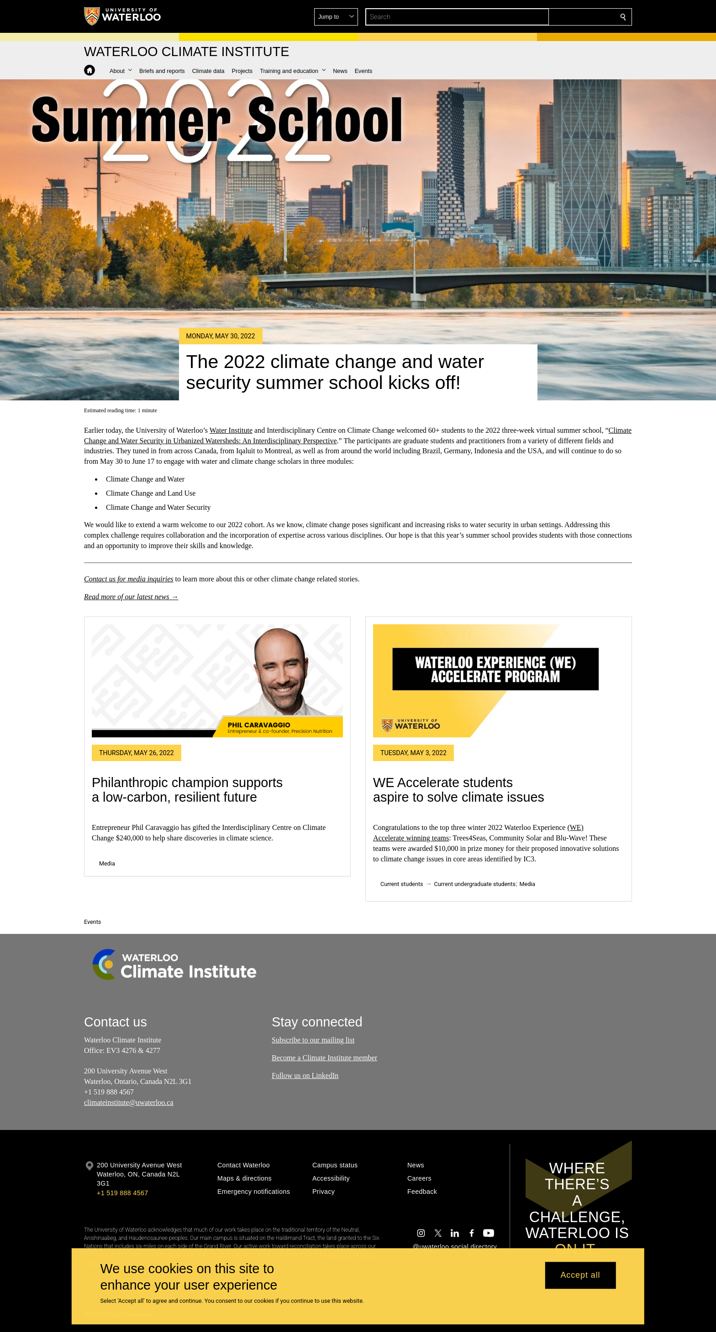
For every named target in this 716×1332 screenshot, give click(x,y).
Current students (401, 884)
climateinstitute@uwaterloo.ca (129, 1102)
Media (107, 863)
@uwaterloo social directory (455, 1246)
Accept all (580, 1275)
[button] (557, 17)
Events (92, 921)
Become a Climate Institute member (324, 1058)
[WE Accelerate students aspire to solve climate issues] (498, 680)
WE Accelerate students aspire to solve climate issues (458, 789)
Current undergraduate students (475, 884)
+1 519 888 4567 (122, 1193)
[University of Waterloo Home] (123, 16)
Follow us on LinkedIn (305, 1075)
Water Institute (231, 430)
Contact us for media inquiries (129, 578)
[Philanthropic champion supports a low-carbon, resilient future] (217, 680)
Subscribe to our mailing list (313, 1040)
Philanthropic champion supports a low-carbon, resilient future (187, 789)
